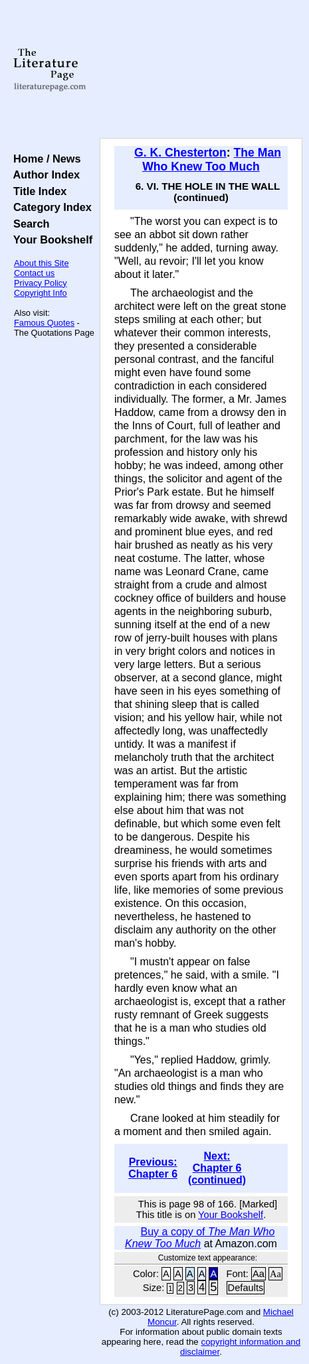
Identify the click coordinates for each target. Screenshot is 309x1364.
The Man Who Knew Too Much (211, 159)
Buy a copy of (199, 1237)
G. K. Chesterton (180, 152)
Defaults (246, 1287)
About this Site (41, 263)
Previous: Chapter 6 (152, 1168)
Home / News (44, 159)
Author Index (43, 174)
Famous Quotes (44, 323)
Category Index (49, 207)
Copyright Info (40, 293)
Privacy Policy (40, 283)
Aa (258, 1273)
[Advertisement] (201, 69)
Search (28, 224)
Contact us (34, 273)
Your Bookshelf (49, 239)
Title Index (36, 191)
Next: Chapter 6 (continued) (217, 1168)
